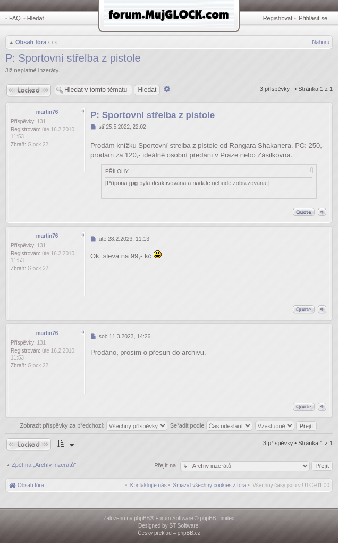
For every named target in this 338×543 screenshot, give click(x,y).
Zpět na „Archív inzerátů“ (44, 465)
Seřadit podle (211, 425)
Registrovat (278, 18)
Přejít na (166, 465)
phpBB (142, 518)
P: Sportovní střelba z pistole (73, 58)
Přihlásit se (313, 18)
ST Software (183, 526)
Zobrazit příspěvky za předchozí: (93, 425)
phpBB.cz (189, 533)
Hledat (35, 18)
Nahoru (320, 42)
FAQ (15, 18)
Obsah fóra (30, 42)
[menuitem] (210, 485)
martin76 (47, 112)
